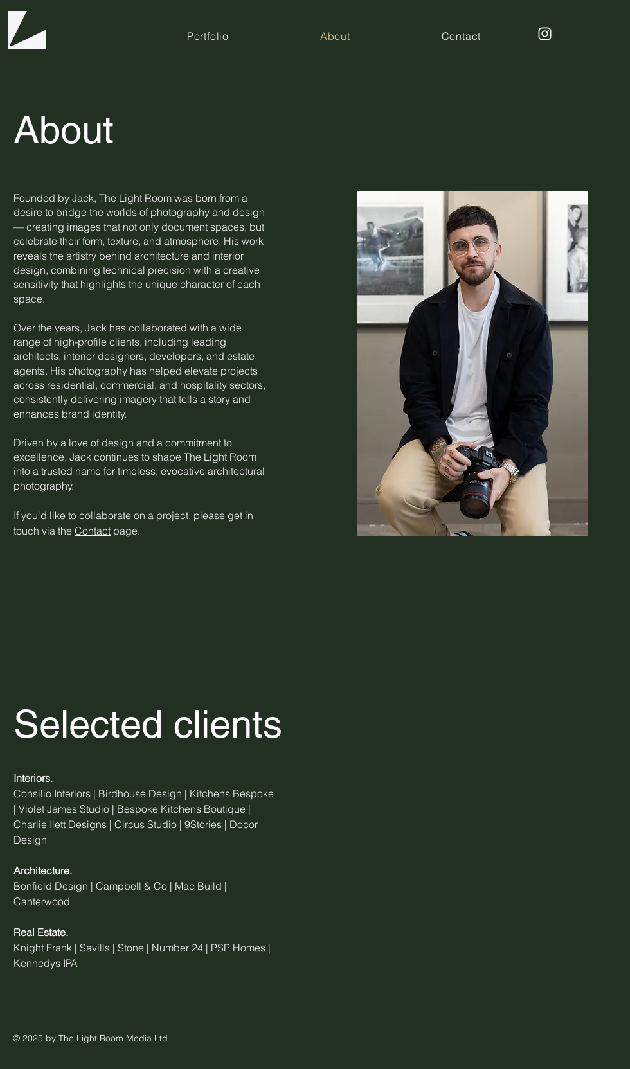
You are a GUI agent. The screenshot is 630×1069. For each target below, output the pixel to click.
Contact (93, 530)
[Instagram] (545, 33)
